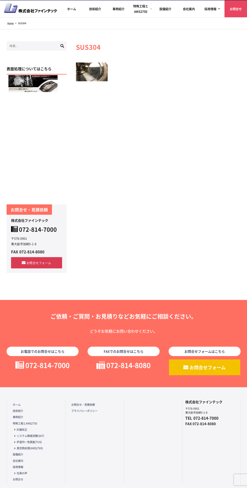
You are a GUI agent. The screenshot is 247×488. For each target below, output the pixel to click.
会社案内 (189, 9)
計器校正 (22, 429)
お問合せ (18, 479)
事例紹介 (119, 9)
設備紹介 (165, 9)
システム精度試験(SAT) (30, 436)
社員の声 (22, 473)
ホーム (71, 9)
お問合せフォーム (38, 263)
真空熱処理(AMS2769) (30, 448)
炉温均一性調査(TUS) (29, 442)
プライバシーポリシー (84, 411)
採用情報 (210, 9)
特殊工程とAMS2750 (140, 9)
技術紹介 (95, 9)
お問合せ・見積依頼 (83, 404)
